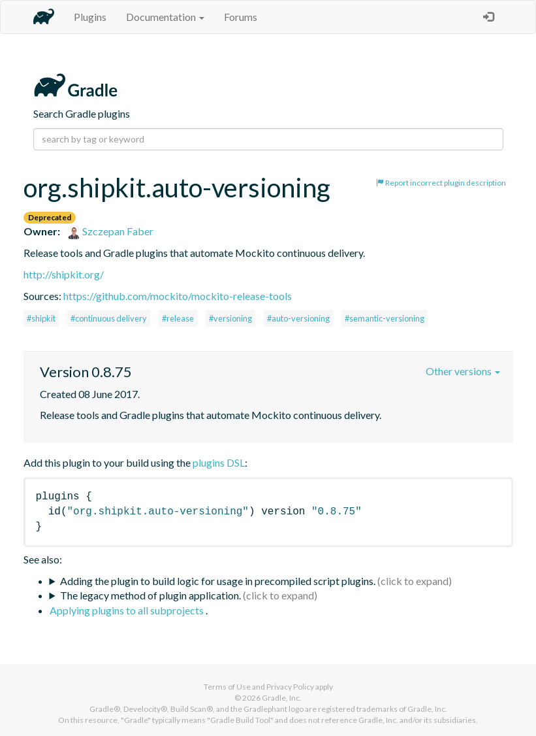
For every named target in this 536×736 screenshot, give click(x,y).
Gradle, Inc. (282, 698)
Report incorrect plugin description (441, 183)
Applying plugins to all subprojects (128, 610)
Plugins (90, 16)
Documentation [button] (165, 16)
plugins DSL (219, 462)
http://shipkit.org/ (64, 274)
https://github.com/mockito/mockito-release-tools (177, 296)
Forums (240, 16)
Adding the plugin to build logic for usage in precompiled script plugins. (217, 581)
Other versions (463, 371)
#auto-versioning (298, 318)
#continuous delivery (109, 318)
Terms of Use (227, 687)
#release (178, 318)
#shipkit (41, 318)
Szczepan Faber (110, 231)
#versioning (230, 318)
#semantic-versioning (384, 318)
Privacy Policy (290, 687)
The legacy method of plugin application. (150, 595)
